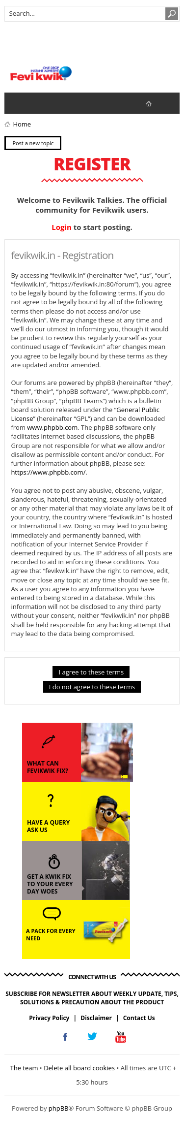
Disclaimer (96, 1018)
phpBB (59, 1108)
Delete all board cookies (79, 1067)
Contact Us (139, 1018)
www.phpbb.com (52, 427)
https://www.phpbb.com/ (48, 472)
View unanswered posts (17, 103)
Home (22, 124)
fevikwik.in (157, 103)
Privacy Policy (49, 1018)
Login (62, 227)
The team (24, 1067)
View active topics (37, 103)
